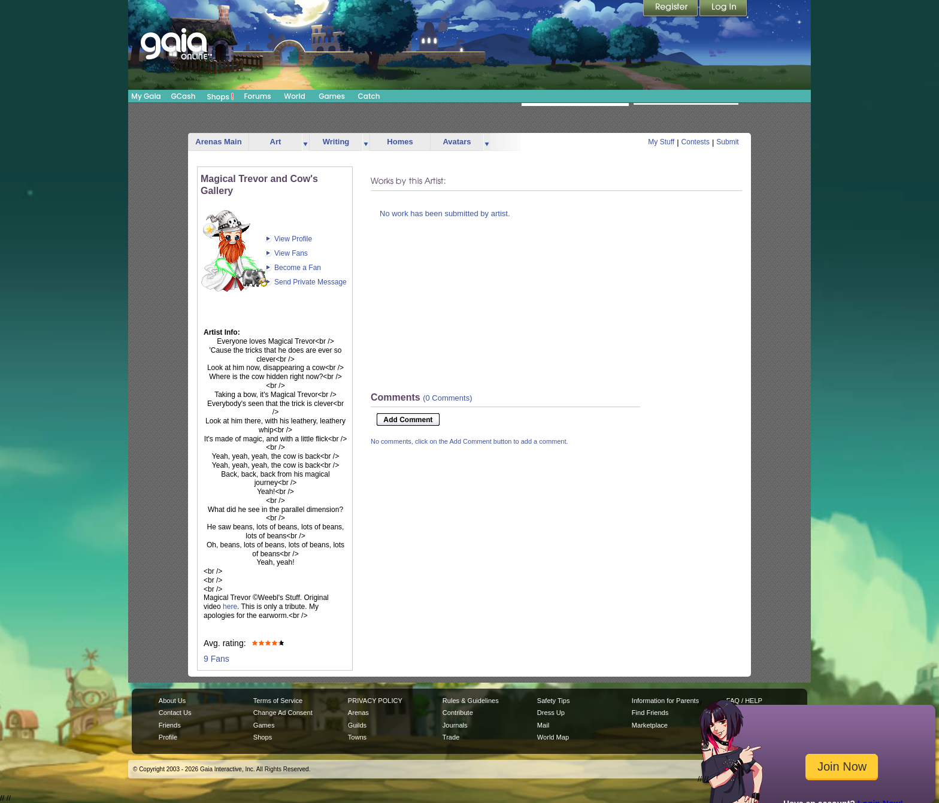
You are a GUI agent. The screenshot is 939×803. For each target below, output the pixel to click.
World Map (553, 737)
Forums (257, 96)
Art (275, 141)
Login (723, 9)
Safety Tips (553, 700)
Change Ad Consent (283, 712)
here (230, 606)
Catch (369, 96)
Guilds (357, 725)
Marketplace (650, 725)
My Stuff (661, 142)
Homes (400, 141)
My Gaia (145, 96)
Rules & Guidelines (471, 700)
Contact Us (175, 712)
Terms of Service (277, 700)
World (294, 96)
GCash (183, 96)
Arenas (358, 712)
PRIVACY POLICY (375, 700)
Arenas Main (218, 141)
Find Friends (650, 712)
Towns (357, 737)
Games (332, 96)
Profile (168, 737)
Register (671, 9)
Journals (455, 725)
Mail (543, 725)
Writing (336, 141)
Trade (451, 737)
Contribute (458, 712)
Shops (220, 96)
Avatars (457, 141)
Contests (695, 142)
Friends (170, 725)
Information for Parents (665, 700)
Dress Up (551, 712)
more (305, 142)
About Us (172, 700)
